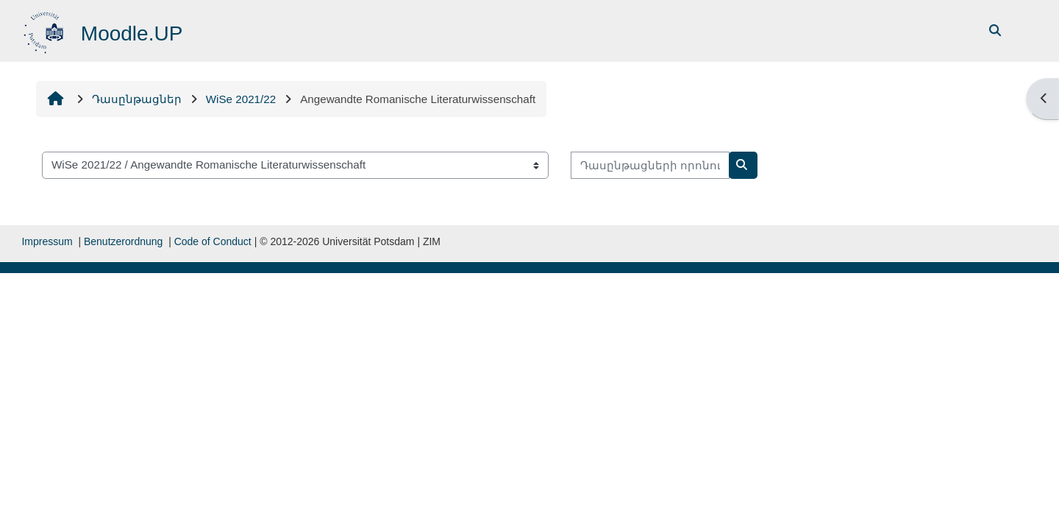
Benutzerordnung (123, 241)
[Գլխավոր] (45, 30)
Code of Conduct (213, 241)
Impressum (46, 241)
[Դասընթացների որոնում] (650, 165)
